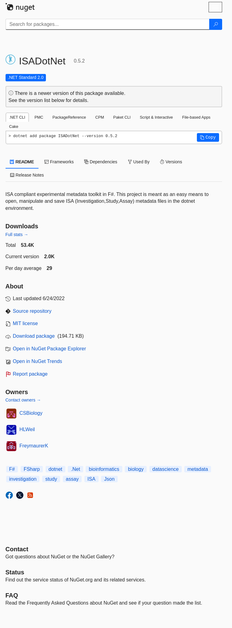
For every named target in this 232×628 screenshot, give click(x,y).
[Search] (215, 24)
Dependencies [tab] (100, 162)
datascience (166, 469)
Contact (17, 549)
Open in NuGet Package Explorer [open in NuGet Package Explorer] (49, 348)
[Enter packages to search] (108, 24)
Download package (34, 336)
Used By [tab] (139, 162)
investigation (23, 479)
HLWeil (27, 429)
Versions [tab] (171, 162)
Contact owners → (23, 400)
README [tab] (22, 162)
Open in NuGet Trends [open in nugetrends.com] (37, 361)
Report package (30, 374)
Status (15, 572)
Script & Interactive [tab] (156, 117)
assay (72, 479)
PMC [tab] (39, 117)
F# (12, 469)
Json (109, 479)
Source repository (32, 311)
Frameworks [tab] (59, 162)
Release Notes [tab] (27, 175)
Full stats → (17, 234)
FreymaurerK (33, 445)
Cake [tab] (13, 126)
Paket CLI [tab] (122, 117)
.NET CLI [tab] (17, 117)
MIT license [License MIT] (25, 323)
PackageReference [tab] (69, 117)
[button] (208, 137)
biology (136, 469)
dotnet (55, 469)
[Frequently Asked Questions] (12, 595)
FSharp (32, 469)
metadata (197, 469)
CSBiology (31, 413)
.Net (75, 469)
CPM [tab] (99, 117)
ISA (92, 479)
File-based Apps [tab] (196, 117)
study (51, 479)
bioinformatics (104, 469)
